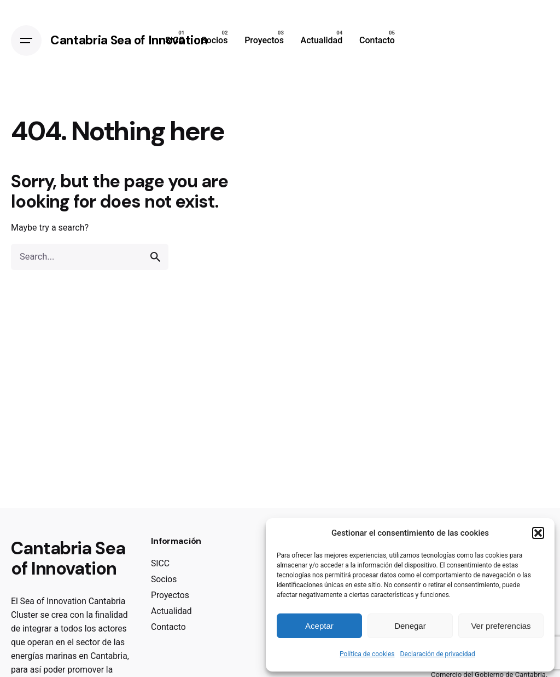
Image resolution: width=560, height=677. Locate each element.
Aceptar (319, 625)
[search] (155, 257)
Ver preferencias (500, 625)
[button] (538, 532)
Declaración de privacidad (437, 654)
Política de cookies (367, 654)
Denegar (410, 625)
